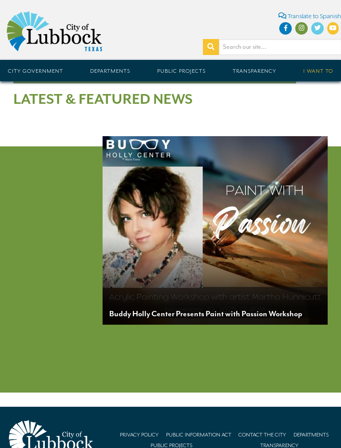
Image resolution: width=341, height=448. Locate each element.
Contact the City (262, 435)
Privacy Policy (139, 435)
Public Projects (181, 71)
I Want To (318, 71)
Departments (110, 71)
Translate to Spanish (309, 16)
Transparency (254, 71)
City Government (35, 71)
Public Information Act (198, 435)
